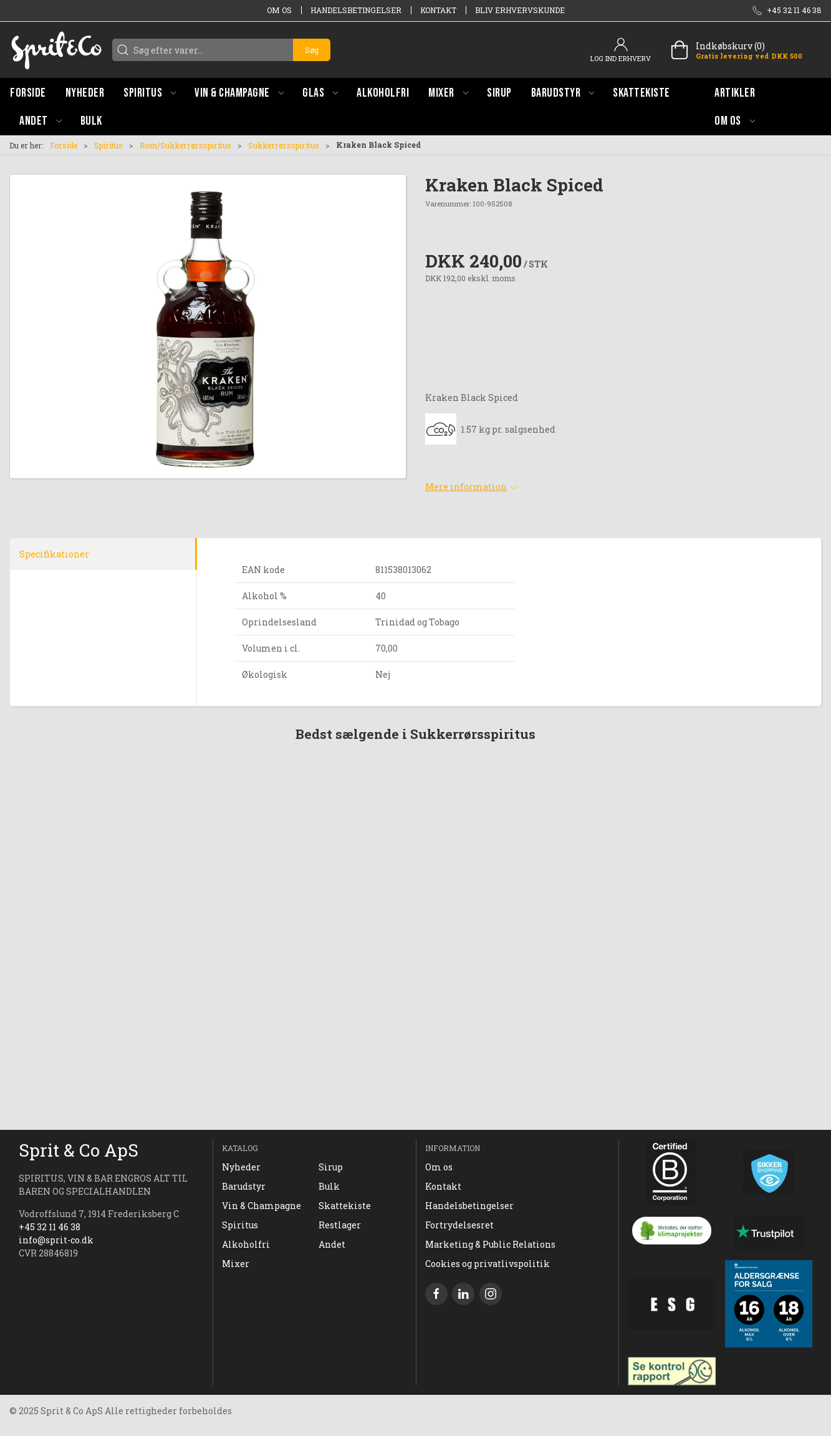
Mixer (235, 1264)
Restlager (340, 1225)
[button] (149, 93)
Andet (332, 1244)
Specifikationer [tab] (54, 554)
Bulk (329, 1186)
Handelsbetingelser (355, 10)
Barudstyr (244, 1186)
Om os (279, 10)
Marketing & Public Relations (490, 1244)
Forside (63, 145)
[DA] (56, 50)
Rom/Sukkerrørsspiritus (185, 145)
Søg (312, 50)
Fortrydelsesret (459, 1225)
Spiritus (108, 145)
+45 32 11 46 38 (49, 1227)
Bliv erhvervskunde (520, 10)
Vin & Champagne (261, 1206)
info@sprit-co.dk (56, 1240)
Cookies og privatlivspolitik (487, 1264)
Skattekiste (345, 1206)
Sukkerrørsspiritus (283, 145)
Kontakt (438, 10)
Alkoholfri (246, 1244)
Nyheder (241, 1167)
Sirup (331, 1167)
